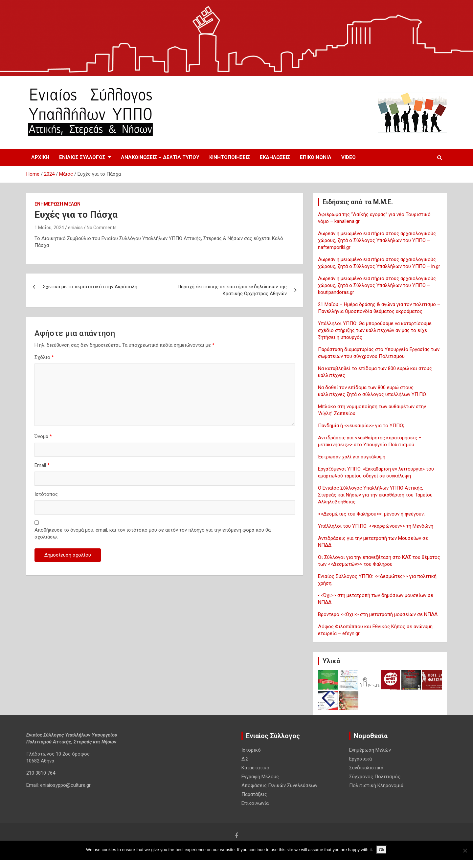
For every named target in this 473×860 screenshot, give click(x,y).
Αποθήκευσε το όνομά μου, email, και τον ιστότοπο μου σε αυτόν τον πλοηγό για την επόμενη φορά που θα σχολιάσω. (152, 533)
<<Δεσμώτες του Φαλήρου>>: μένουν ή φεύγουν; (371, 514)
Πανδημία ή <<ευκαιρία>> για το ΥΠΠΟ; (361, 426)
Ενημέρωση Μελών (57, 204)
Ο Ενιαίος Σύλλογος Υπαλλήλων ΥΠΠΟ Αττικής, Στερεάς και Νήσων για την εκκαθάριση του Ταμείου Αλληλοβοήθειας (375, 495)
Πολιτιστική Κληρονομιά (376, 785)
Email (42, 465)
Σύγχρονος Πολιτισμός (374, 777)
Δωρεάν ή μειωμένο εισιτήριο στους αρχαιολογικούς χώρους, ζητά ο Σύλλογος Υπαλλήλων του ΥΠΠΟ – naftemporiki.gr (377, 240)
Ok (381, 849)
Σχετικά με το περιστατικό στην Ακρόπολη (90, 287)
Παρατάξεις (254, 794)
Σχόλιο (44, 357)
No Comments (102, 227)
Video (348, 157)
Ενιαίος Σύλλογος (82, 157)
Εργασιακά (360, 759)
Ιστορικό (251, 750)
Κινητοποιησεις (229, 157)
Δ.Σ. (245, 759)
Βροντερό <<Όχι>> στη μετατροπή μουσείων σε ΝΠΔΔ (378, 614)
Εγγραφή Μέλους (260, 777)
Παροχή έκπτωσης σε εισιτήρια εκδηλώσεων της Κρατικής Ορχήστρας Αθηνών (232, 290)
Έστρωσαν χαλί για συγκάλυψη (351, 457)
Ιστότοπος (46, 494)
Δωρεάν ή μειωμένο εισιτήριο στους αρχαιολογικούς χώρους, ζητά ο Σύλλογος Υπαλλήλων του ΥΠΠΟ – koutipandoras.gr (377, 285)
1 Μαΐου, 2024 (49, 227)
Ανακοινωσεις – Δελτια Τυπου (160, 157)
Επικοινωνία (315, 157)
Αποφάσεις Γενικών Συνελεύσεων (279, 785)
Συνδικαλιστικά (366, 768)
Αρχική (40, 157)
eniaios (75, 227)
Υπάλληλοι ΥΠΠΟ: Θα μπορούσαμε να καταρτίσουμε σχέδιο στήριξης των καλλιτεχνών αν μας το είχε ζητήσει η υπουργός (375, 330)
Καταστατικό (255, 768)
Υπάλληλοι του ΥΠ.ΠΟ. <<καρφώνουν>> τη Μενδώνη (375, 526)
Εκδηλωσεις (275, 157)
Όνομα (43, 436)
